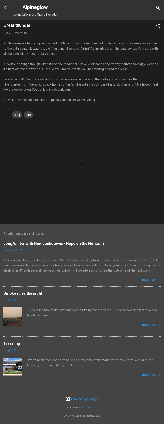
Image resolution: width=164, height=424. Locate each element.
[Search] (158, 8)
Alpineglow (35, 7)
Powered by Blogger (82, 399)
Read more (151, 280)
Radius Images (91, 407)
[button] (158, 26)
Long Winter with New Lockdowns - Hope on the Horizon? (53, 243)
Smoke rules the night (22, 293)
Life (28, 115)
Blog (17, 115)
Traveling (11, 343)
